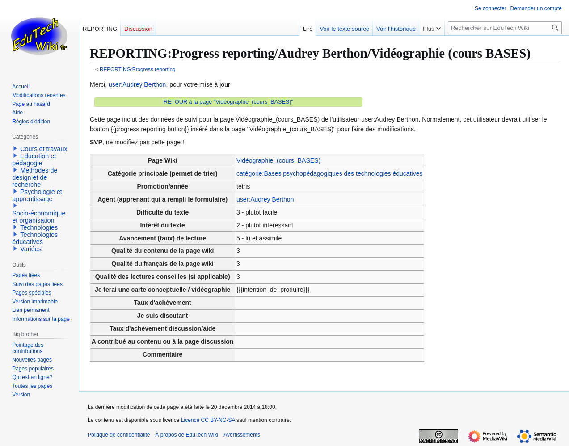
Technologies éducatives (35, 238)
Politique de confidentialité (119, 435)
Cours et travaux (43, 148)
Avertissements (241, 435)
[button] (15, 148)
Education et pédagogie (34, 159)
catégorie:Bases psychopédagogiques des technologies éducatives (329, 173)
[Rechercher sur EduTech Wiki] (505, 27)
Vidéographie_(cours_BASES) (278, 160)
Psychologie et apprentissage (37, 195)
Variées (31, 248)
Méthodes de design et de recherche (34, 177)
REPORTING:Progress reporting (138, 69)
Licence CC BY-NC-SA (208, 420)
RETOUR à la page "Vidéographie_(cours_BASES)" (228, 102)
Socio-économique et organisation (38, 217)
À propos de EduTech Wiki (186, 435)
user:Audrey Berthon (137, 84)
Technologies (39, 227)
